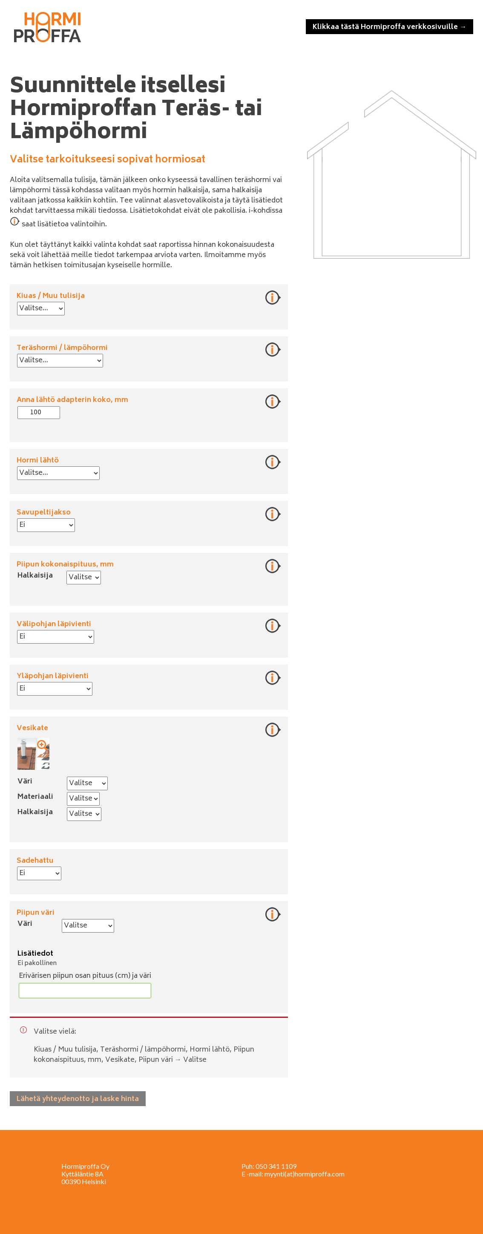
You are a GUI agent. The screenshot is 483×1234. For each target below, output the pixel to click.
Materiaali (35, 797)
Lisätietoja (273, 297)
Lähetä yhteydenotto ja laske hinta (78, 1099)
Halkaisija (35, 576)
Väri (24, 782)
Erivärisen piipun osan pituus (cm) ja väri (85, 976)
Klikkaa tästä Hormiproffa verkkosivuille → (389, 27)
